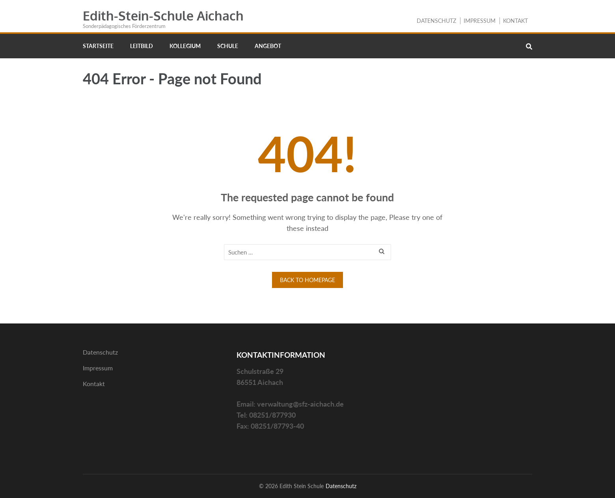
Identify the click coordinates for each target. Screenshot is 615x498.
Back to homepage (307, 280)
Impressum (480, 20)
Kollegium (185, 46)
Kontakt (515, 20)
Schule (227, 46)
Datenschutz (436, 20)
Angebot (268, 46)
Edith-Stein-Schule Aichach (163, 15)
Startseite (98, 46)
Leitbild (141, 46)
